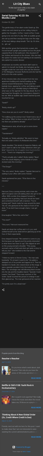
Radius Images (26, 451)
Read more (36, 378)
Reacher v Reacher (10, 358)
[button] (39, 16)
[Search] (39, 4)
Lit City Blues (21, 3)
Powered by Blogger (21, 447)
